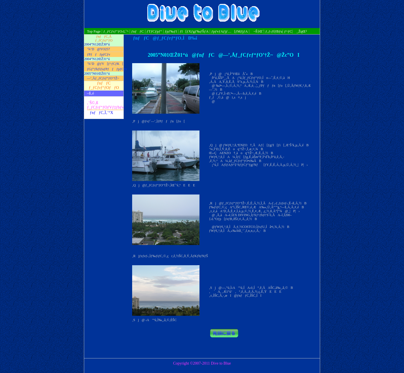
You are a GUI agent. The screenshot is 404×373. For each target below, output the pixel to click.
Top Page (94, 31)
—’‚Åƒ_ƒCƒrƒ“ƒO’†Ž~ (103, 78)
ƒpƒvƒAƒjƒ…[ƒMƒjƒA (229, 31)
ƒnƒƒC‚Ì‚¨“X (101, 113)
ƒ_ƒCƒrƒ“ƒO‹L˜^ (115, 31)
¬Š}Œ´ (257, 31)
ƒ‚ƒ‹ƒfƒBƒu (274, 31)
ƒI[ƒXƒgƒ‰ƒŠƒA (194, 31)
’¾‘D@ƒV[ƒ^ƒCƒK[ (105, 64)
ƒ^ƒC (288, 31)
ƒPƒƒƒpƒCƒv (98, 54)
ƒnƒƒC (137, 31)
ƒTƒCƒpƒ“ (154, 31)
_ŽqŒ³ (300, 31)
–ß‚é (90, 93)
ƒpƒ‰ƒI (171, 31)
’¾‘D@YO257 (98, 49)
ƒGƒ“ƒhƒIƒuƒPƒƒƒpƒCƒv (105, 69)
